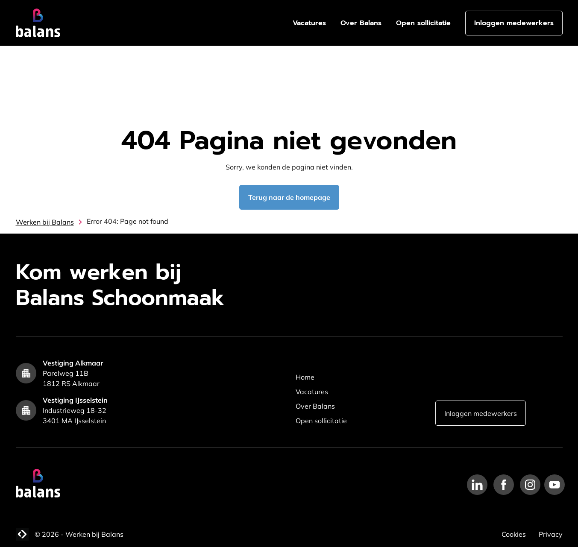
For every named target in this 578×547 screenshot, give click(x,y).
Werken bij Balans (45, 222)
